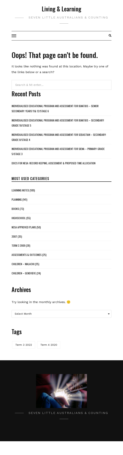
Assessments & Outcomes (27, 255)
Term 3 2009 (18, 245)
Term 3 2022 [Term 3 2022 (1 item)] (23, 344)
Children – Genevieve (24, 273)
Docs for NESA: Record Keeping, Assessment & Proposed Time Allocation (53, 163)
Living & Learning (61, 8)
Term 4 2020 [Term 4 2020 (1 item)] (48, 344)
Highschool (19, 218)
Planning (17, 199)
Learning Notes (20, 190)
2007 (14, 236)
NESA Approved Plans (24, 227)
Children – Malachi (23, 264)
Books (15, 209)
